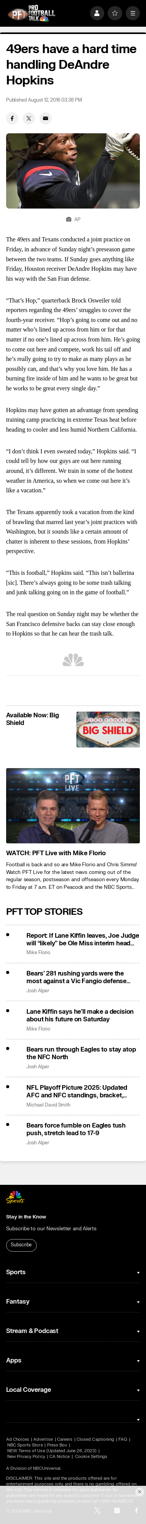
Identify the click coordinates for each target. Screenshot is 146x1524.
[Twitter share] (29, 118)
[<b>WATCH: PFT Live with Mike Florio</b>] (73, 805)
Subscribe (21, 1245)
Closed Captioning (95, 1439)
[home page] (31, 13)
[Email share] (45, 118)
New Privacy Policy (26, 1456)
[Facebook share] (12, 118)
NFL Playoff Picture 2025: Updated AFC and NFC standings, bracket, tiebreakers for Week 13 (76, 1091)
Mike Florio (38, 953)
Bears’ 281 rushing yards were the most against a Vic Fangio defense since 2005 (76, 977)
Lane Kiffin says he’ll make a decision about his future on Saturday (80, 1015)
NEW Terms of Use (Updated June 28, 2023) (52, 1451)
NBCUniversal (47, 1468)
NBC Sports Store (25, 1445)
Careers (64, 1439)
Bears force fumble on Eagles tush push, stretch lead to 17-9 (76, 1129)
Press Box (57, 1445)
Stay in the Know (26, 1217)
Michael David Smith (48, 1105)
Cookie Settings (91, 1456)
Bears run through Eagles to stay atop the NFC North (81, 1053)
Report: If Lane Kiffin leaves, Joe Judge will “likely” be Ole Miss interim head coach (82, 939)
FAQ (122, 1439)
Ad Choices (18, 1439)
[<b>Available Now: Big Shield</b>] (108, 729)
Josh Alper (37, 991)
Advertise (43, 1439)
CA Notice (59, 1456)
